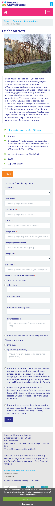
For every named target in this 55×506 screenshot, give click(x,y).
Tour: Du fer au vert (15, 280)
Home (6, 21)
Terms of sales (11, 473)
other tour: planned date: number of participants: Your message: (27, 307)
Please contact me (15, 340)
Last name (11, 198)
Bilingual (37, 130)
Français (13, 130)
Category (10, 253)
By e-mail (10, 344)
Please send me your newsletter (19, 470)
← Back (7, 174)
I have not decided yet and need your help (26, 335)
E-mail (9, 220)
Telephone (11, 231)
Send (9, 419)
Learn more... (27, 504)
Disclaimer (9, 476)
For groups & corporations (25, 21)
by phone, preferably (27, 355)
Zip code (10, 264)
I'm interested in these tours (20, 275)
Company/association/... (17, 242)
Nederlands (25, 130)
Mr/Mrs (9, 187)
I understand (27, 499)
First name (11, 209)
